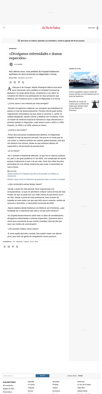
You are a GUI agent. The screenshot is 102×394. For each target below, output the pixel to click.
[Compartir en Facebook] (19, 82)
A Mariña (31, 388)
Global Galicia (82, 391)
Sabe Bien (81, 388)
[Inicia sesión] (94, 27)
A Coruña (31, 384)
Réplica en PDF (8, 389)
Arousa (30, 391)
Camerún (26, 241)
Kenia (32, 241)
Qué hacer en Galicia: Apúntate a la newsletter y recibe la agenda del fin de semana (52, 41)
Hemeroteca (7, 392)
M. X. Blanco (18, 64)
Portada (55, 384)
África (36, 241)
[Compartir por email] (15, 82)
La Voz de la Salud (84, 384)
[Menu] (4, 28)
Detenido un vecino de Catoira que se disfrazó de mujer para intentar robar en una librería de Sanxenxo (79, 105)
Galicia (55, 388)
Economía (56, 391)
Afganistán (19, 241)
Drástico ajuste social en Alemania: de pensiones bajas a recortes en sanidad (36, 179)
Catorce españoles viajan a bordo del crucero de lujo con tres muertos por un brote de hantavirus (84, 94)
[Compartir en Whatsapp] (10, 82)
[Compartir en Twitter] (23, 82)
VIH (14, 241)
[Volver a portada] (51, 28)
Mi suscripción (8, 385)
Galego (80, 376)
